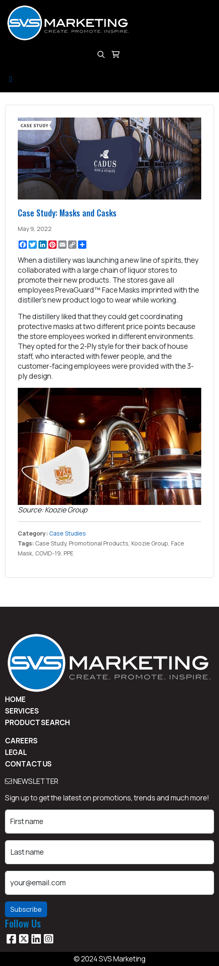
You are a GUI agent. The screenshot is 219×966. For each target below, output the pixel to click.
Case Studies (67, 533)
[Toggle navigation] (10, 79)
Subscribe (26, 909)
